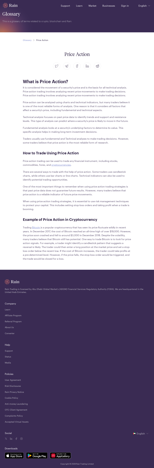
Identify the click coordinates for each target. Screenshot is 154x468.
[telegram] (66, 66)
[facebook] (77, 66)
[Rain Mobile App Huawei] (60, 456)
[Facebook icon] (15, 439)
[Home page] (10, 5)
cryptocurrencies (61, 164)
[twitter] (56, 66)
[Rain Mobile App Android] (37, 456)
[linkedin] (87, 66)
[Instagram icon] (21, 439)
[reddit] (97, 66)
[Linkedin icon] (10, 439)
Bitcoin (36, 227)
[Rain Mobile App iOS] (14, 456)
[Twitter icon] (6, 439)
